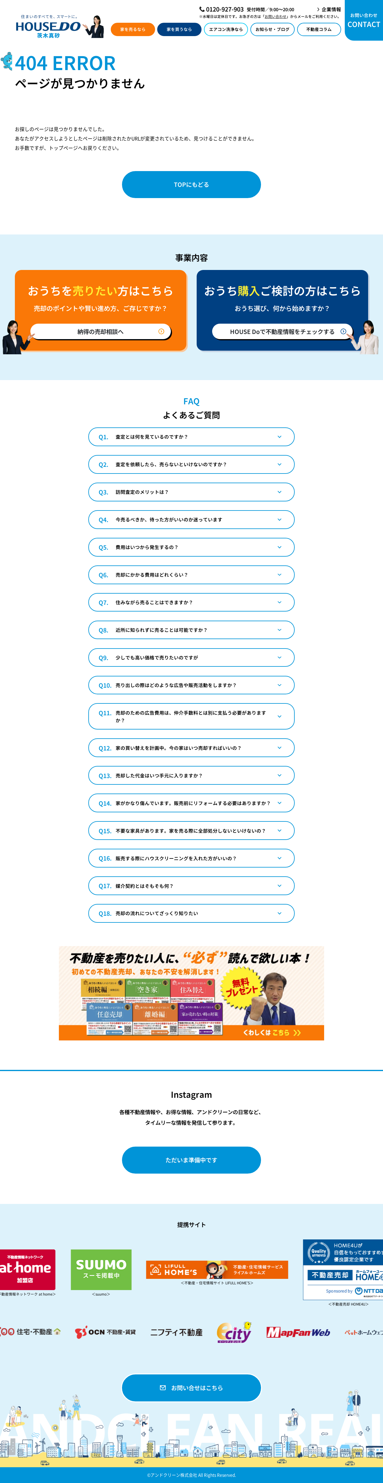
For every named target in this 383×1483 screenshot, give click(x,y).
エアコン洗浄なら (226, 29)
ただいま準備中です (191, 1159)
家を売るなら (133, 29)
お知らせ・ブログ (273, 29)
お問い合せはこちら (191, 1387)
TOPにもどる (191, 184)
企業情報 (331, 9)
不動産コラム (319, 29)
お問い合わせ (275, 16)
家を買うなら (179, 29)
